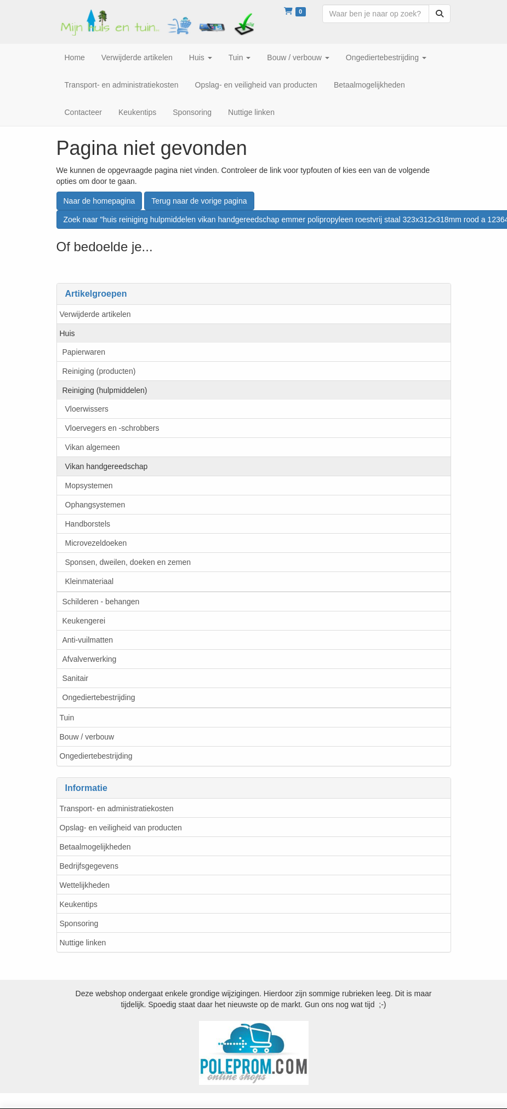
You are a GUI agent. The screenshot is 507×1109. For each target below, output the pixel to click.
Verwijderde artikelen (95, 314)
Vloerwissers (87, 409)
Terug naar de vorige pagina (199, 201)
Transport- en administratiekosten (117, 808)
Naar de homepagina (99, 201)
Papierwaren (84, 352)
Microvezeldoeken (96, 543)
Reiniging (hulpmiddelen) (104, 390)
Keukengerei (84, 620)
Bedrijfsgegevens (89, 866)
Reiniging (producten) (99, 371)
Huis (67, 333)
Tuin (67, 717)
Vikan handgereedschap (106, 466)
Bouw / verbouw (87, 736)
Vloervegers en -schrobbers (112, 428)
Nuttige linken (83, 942)
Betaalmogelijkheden (95, 846)
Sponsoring (79, 923)
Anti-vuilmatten (87, 640)
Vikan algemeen (92, 447)
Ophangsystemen (95, 504)
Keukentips (79, 904)
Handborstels (88, 523)
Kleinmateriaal (89, 581)
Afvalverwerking (89, 659)
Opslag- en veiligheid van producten (121, 827)
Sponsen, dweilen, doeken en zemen (128, 562)
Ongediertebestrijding (98, 697)
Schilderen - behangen (101, 601)
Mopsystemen (89, 485)
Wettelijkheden (85, 885)
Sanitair (75, 678)
